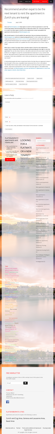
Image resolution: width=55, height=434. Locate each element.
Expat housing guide (41, 164)
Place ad (44, 1)
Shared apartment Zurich (42, 226)
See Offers (10, 159)
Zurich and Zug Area (14, 418)
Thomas (9, 22)
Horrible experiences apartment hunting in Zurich (11, 305)
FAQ (51, 1)
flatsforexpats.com (14, 26)
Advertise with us (10, 428)
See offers (36, 1)
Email (7, 121)
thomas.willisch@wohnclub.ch (16, 398)
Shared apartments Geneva (10, 349)
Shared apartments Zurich (32, 81)
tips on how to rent (23, 84)
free (9, 299)
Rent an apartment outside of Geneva (10, 316)
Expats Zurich (39, 78)
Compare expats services (11, 277)
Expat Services (28, 430)
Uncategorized (39, 261)
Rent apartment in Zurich (42, 199)
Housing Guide (47, 428)
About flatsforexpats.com (42, 148)
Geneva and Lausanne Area (34, 418)
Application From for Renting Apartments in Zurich (41, 159)
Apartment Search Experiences (12, 275)
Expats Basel (8, 284)
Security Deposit (12, 345)
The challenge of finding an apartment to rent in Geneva (42, 256)
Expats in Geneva (40, 167)
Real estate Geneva (20, 81)
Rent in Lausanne (13, 338)
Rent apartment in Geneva (42, 190)
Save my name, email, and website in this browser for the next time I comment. (24, 125)
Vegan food (8, 362)
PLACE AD (22, 166)
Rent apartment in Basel (42, 187)
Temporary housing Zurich (42, 250)
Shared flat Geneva (9, 353)
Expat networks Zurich (13, 283)
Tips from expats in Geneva (11, 84)
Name (7, 117)
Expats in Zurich (31, 78)
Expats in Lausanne (9, 288)
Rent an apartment (9, 314)
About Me (28, 1)
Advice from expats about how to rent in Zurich (15, 78)
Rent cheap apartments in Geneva (11, 336)
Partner (18, 428)
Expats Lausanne (9, 291)
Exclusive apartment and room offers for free (11, 281)
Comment (7, 102)
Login (20, 1)
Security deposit (40, 223)
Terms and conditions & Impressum (31, 428)
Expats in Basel (15, 284)
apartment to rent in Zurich (22, 39)
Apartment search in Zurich (43, 152)
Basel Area (10, 421)
